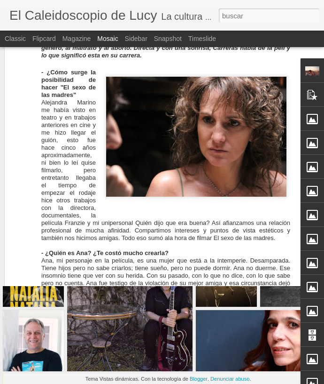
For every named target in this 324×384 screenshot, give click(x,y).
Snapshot (168, 38)
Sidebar (136, 38)
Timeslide (202, 38)
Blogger (199, 379)
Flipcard (44, 38)
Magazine (76, 38)
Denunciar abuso (229, 379)
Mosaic (107, 38)
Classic (15, 38)
